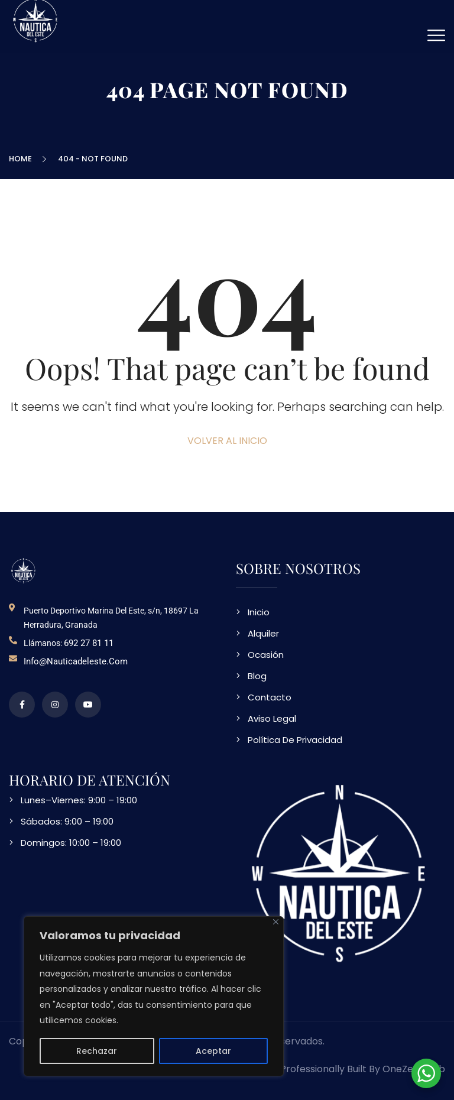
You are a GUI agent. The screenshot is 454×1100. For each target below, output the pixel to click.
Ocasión (266, 654)
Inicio (259, 612)
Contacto (269, 697)
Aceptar (213, 1051)
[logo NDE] (23, 570)
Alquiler (263, 633)
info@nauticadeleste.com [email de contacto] (76, 661)
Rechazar (96, 1051)
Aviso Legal (272, 718)
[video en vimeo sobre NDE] (88, 705)
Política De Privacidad (295, 740)
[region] (154, 996)
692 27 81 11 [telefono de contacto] (89, 643)
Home (22, 158)
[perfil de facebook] (22, 705)
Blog (257, 676)
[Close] (275, 921)
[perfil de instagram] (55, 705)
